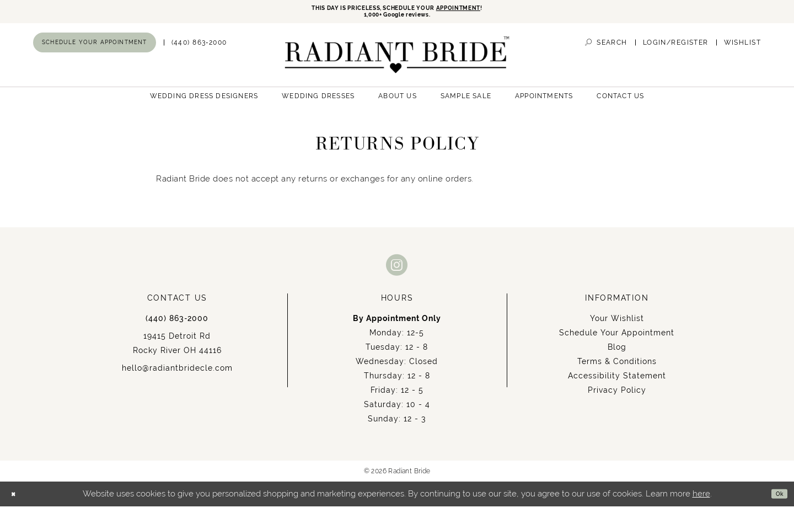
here (701, 500)
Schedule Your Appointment (616, 339)
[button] (675, 49)
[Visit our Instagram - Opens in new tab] (397, 271)
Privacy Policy (617, 396)
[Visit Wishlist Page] (742, 49)
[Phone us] (199, 49)
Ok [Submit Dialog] (775, 500)
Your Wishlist (617, 324)
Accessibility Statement (617, 382)
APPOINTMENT (488, 9)
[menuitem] (94, 49)
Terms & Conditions (617, 368)
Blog (617, 353)
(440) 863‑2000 (177, 324)
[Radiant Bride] (397, 61)
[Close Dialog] (17, 500)
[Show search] (606, 49)
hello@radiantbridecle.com (177, 374)
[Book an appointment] (94, 49)
